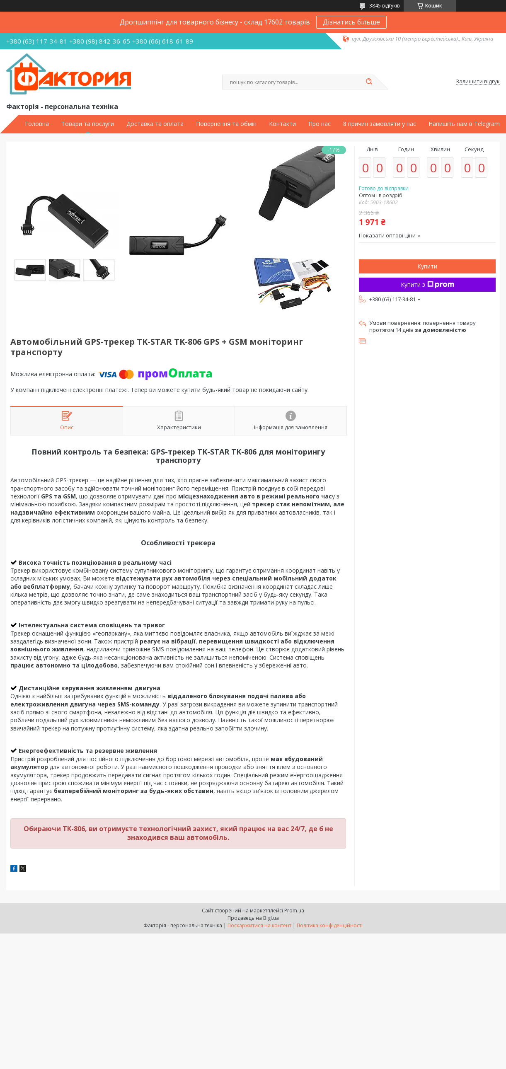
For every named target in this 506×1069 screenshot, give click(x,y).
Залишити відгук (478, 82)
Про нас (319, 124)
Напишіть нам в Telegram (464, 124)
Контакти (282, 124)
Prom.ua (294, 910)
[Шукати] (369, 82)
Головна (37, 124)
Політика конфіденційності (330, 925)
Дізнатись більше (351, 22)
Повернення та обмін (226, 124)
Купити (427, 266)
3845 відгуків (384, 5)
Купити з (427, 284)
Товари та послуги (87, 124)
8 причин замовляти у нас (379, 124)
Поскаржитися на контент (259, 925)
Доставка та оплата (155, 124)
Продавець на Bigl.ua (253, 917)
